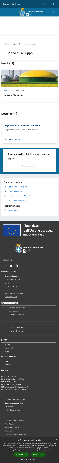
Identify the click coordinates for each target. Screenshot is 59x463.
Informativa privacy (12, 427)
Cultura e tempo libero (17, 327)
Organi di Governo (11, 276)
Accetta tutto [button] (21, 454)
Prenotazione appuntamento (15, 399)
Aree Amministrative (12, 279)
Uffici (7, 283)
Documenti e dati (11, 296)
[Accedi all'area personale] (45, 4)
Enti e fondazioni (11, 286)
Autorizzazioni (14, 311)
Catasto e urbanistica (16, 314)
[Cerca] (54, 12)
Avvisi (6, 91)
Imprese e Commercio (16, 331)
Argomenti (16, 44)
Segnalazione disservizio (14, 403)
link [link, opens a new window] (50, 450)
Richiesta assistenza (12, 410)
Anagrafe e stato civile (17, 307)
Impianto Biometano (13, 95)
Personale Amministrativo (14, 293)
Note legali (9, 430)
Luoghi (7, 361)
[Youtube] (11, 266)
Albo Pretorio (10, 424)
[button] (29, 459)
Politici (7, 289)
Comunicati (9, 348)
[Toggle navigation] (4, 12)
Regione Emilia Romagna (12, 4)
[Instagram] (16, 266)
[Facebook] (5, 266)
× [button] (56, 439)
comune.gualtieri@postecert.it (16, 387)
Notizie (7, 344)
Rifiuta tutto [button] (38, 454)
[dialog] (29, 450)
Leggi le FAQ (9, 406)
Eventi (7, 364)
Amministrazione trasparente (15, 420)
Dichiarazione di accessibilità (15, 434)
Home (7, 44)
